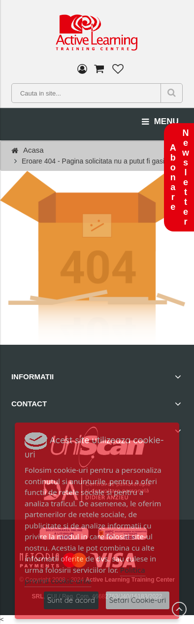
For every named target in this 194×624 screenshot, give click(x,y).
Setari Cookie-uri (137, 600)
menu (160, 121)
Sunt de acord (71, 600)
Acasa (33, 150)
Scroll (179, 609)
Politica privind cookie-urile (85, 575)
